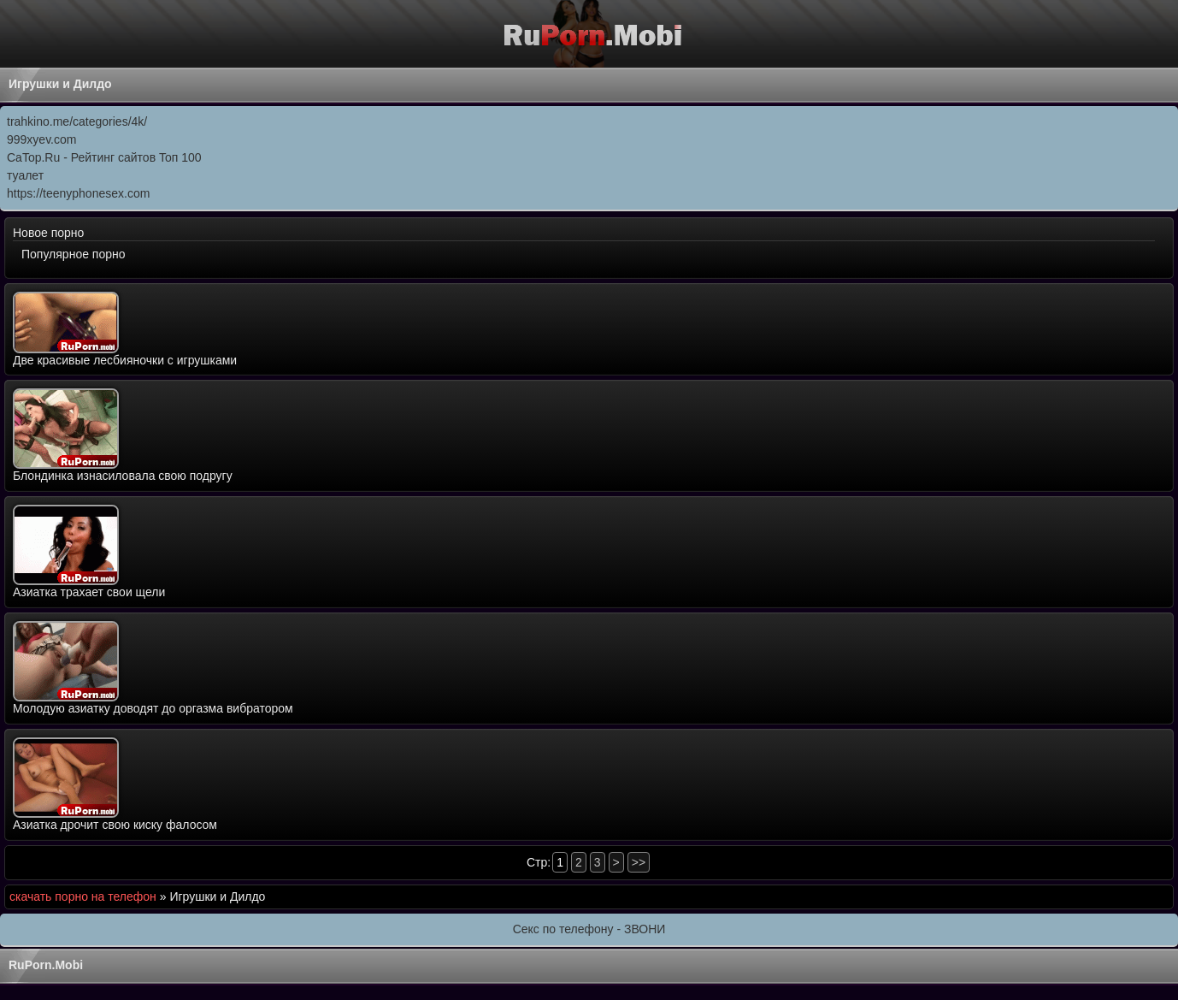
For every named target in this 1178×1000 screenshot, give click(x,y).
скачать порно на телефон (82, 896)
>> (638, 862)
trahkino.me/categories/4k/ (77, 121)
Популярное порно (73, 254)
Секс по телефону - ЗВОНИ (589, 929)
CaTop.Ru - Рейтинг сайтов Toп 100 (104, 157)
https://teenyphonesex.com (78, 193)
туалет (25, 175)
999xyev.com (41, 139)
